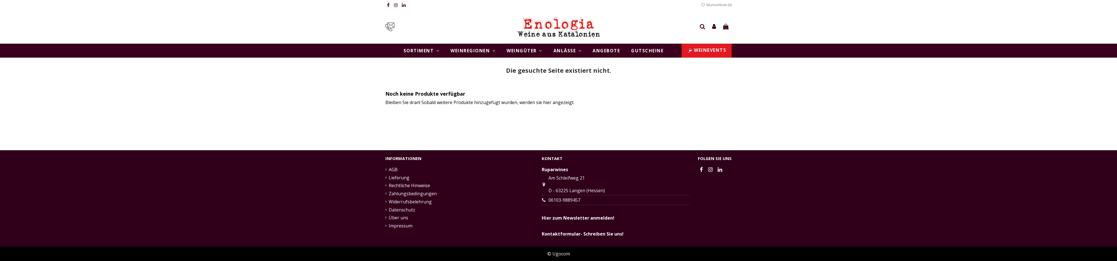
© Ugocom (558, 254)
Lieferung (399, 178)
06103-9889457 (564, 200)
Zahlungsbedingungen (413, 194)
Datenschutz (402, 210)
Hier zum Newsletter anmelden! (578, 218)
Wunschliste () (716, 4)
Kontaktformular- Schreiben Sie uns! (583, 234)
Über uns (398, 218)
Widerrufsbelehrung (410, 202)
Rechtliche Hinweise (409, 185)
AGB (393, 169)
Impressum (400, 226)
